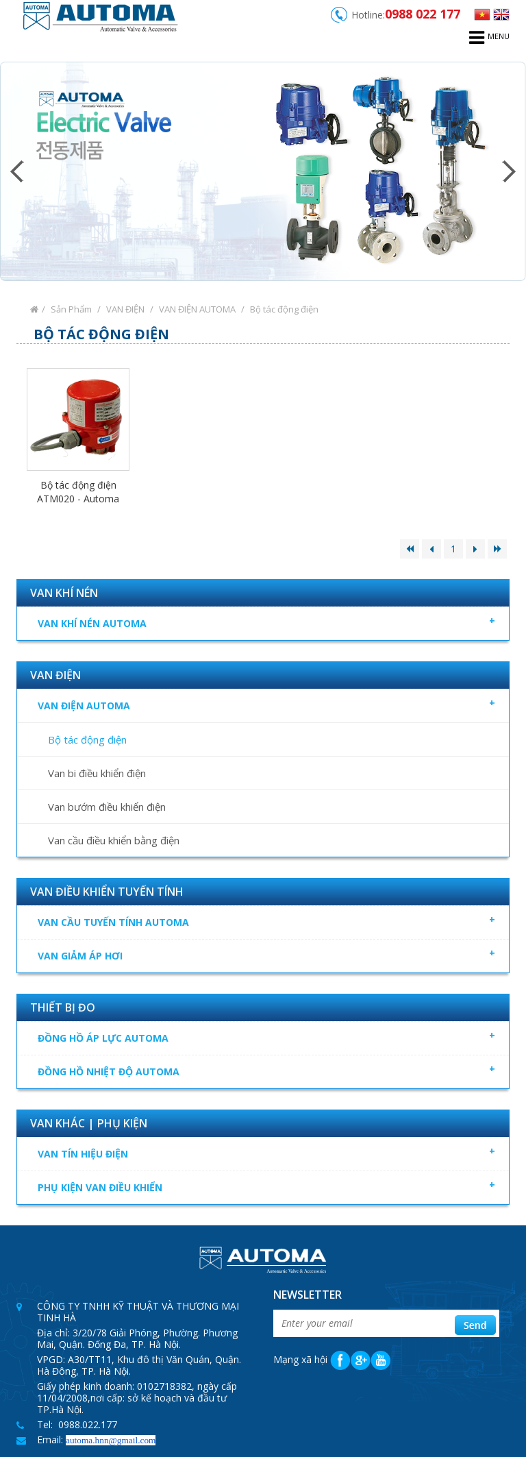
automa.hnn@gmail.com (110, 1440)
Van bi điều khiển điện (97, 773)
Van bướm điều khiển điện (107, 806)
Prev (17, 171)
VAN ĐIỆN (125, 309)
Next (509, 171)
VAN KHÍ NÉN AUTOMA (271, 621)
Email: (51, 1439)
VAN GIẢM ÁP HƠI (266, 953)
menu (489, 38)
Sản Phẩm (71, 309)
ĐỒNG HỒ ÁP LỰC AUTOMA (271, 1036)
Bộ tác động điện (284, 309)
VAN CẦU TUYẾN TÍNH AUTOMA (271, 920)
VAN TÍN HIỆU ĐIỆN (271, 1152)
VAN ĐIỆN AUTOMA (197, 309)
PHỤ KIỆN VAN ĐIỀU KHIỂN (271, 1186)
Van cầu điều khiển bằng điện (113, 840)
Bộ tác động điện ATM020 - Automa (78, 491)
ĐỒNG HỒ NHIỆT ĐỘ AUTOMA (271, 1070)
